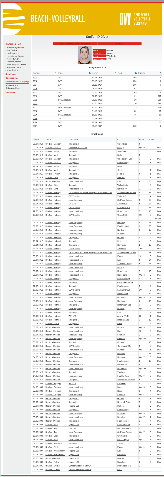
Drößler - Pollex (52, 462)
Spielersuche (12, 78)
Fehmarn (121, 335)
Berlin (119, 155)
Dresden (121, 353)
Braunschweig (123, 279)
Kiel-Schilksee (123, 425)
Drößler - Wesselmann (55, 451)
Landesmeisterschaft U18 (80, 469)
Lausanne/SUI (123, 207)
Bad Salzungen (124, 466)
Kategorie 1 (74, 162)
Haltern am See (124, 305)
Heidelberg (122, 211)
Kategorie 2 (74, 144)
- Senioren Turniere (13, 62)
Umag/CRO (122, 215)
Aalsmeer (121, 249)
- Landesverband (12, 53)
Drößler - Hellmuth (54, 237)
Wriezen (121, 177)
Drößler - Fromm (53, 174)
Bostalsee (121, 454)
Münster (121, 234)
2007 (35, 126)
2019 (35, 77)
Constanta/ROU (124, 346)
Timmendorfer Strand (126, 192)
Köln (119, 181)
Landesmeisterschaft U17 (80, 466)
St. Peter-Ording (124, 200)
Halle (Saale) (123, 320)
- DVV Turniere (11, 50)
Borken (120, 406)
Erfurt (119, 469)
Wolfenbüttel (122, 185)
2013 (35, 92)
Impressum (11, 92)
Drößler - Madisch (53, 144)
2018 (35, 81)
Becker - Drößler (53, 181)
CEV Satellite (74, 196)
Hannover (121, 245)
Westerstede (122, 294)
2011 (35, 103)
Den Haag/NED (124, 428)
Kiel (119, 312)
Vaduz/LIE (121, 196)
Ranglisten (11, 74)
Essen (120, 256)
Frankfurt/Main (123, 226)
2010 (35, 111)
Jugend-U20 (74, 406)
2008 (35, 122)
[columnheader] (44, 73)
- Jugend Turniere (12, 59)
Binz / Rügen (123, 439)
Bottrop (120, 458)
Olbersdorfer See (124, 159)
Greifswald (122, 436)
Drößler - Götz (52, 177)
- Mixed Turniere (12, 70)
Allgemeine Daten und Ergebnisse (75, 44)
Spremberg (122, 144)
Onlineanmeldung (12, 88)
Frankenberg (122, 162)
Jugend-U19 (74, 425)
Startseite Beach (13, 44)
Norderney (122, 189)
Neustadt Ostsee (124, 402)
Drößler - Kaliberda (54, 443)
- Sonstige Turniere (13, 67)
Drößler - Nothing (53, 192)
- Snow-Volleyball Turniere (16, 65)
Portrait (119, 44)
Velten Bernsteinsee (126, 380)
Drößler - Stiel (52, 425)
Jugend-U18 (74, 454)
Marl (119, 241)
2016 (35, 89)
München (121, 413)
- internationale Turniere (15, 56)
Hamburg (121, 222)
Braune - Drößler (53, 466)
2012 (35, 96)
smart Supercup (75, 200)
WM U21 (72, 316)
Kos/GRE (121, 383)
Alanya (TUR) (123, 316)
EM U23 (72, 204)
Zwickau (121, 372)
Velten (120, 443)
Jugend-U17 (74, 458)
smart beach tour (76, 181)
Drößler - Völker (52, 323)
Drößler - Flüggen (53, 383)
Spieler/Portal (12, 85)
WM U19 (72, 428)
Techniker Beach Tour (78, 148)
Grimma (120, 237)
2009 (35, 118)
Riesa (119, 391)
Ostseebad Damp (125, 282)
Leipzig (120, 148)
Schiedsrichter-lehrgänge (17, 82)
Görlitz (120, 170)
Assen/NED (122, 204)
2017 (35, 85)
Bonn (119, 331)
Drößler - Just (51, 428)
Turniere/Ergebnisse (15, 48)
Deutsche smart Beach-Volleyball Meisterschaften (90, 192)
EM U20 (72, 383)
